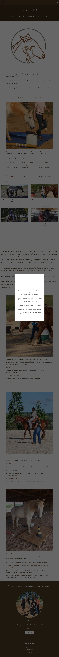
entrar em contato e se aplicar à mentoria (29, 317)
